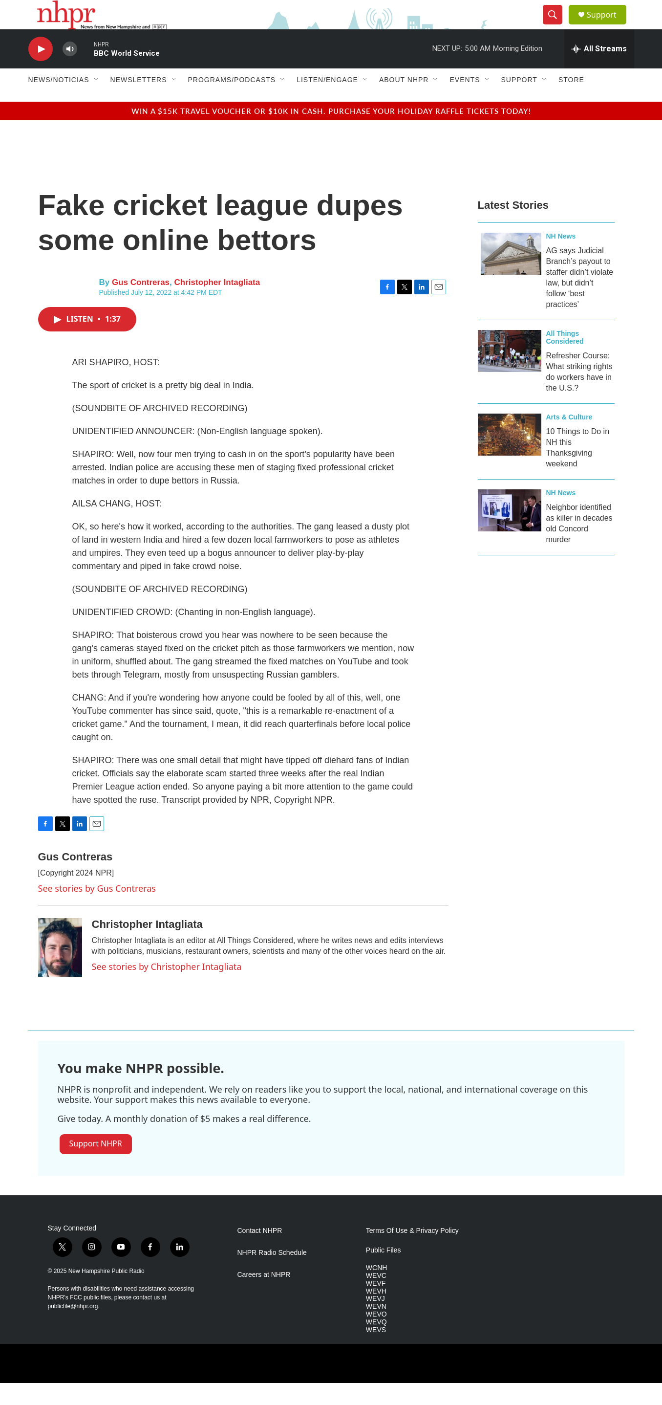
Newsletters (138, 102)
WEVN (376, 1328)
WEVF (375, 1305)
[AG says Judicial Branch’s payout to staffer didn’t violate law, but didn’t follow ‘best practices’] (509, 276)
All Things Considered (565, 359)
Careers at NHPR (264, 1296)
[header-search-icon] (557, 26)
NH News (561, 258)
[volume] (70, 71)
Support (607, 26)
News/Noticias (58, 102)
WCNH (376, 1290)
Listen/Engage (327, 102)
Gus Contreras (141, 304)
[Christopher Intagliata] (60, 969)
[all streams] (599, 70)
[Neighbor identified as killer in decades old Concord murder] (509, 532)
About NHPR (404, 102)
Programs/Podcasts (232, 102)
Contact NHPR (259, 1252)
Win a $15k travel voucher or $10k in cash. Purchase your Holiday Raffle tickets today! (331, 133)
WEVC (376, 1297)
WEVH (376, 1313)
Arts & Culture (569, 439)
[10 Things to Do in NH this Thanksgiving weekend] (509, 457)
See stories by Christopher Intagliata (167, 988)
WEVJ (375, 1320)
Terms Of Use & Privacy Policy (412, 1252)
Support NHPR (95, 1165)
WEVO (376, 1336)
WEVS (376, 1352)
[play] (40, 71)
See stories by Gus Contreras (97, 910)
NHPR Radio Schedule (272, 1274)
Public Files (383, 1272)
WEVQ (376, 1344)
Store (571, 102)
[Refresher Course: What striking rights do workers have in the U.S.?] (509, 373)
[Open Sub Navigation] (97, 102)
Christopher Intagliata (217, 304)
